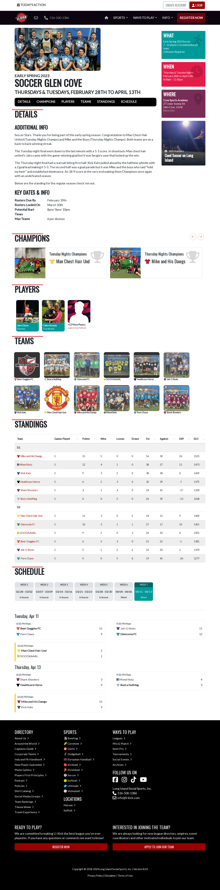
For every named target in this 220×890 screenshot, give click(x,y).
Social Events (122, 759)
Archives (119, 764)
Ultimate (74, 785)
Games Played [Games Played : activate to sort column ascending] (62, 438)
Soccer (73, 775)
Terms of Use (125, 875)
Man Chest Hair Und (55, 412)
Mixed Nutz (110, 412)
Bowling (74, 738)
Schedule (129, 101)
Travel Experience (27, 812)
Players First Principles (31, 775)
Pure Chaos (141, 412)
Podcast (21, 780)
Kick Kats (20, 412)
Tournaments (122, 754)
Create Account (176, 5)
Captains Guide (25, 748)
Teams (85, 101)
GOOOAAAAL (112, 379)
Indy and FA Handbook (30, 759)
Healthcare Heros (144, 379)
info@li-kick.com (126, 798)
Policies (21, 785)
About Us (22, 738)
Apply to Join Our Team (159, 847)
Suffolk (69, 810)
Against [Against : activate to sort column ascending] (164, 438)
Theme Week (24, 807)
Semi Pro (119, 748)
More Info (169, 110)
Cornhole (75, 743)
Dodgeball (75, 754)
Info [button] (166, 18)
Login (197, 5)
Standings (106, 101)
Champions (45, 101)
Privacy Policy (95, 875)
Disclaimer (110, 875)
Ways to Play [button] (144, 18)
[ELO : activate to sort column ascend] (198, 438)
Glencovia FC (82, 379)
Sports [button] (119, 18)
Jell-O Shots (171, 379)
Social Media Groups (29, 796)
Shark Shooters (172, 412)
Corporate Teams (27, 754)
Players (67, 101)
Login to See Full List (77, 328)
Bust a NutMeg (52, 379)
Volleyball (75, 791)
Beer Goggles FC (23, 379)
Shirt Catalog (24, 791)
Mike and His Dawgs (85, 412)
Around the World (27, 743)
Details (24, 101)
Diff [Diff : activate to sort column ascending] (181, 438)
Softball (74, 780)
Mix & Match (122, 743)
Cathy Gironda (50, 325)
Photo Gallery (24, 769)
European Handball (81, 759)
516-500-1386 (56, 18)
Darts (73, 748)
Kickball (74, 764)
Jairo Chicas (23, 325)
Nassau (69, 805)
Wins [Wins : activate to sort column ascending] (103, 438)
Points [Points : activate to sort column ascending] (86, 438)
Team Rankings (25, 801)
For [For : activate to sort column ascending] (148, 438)
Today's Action (31, 5)
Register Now (191, 18)
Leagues (119, 738)
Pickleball (75, 769)
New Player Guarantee (30, 764)
